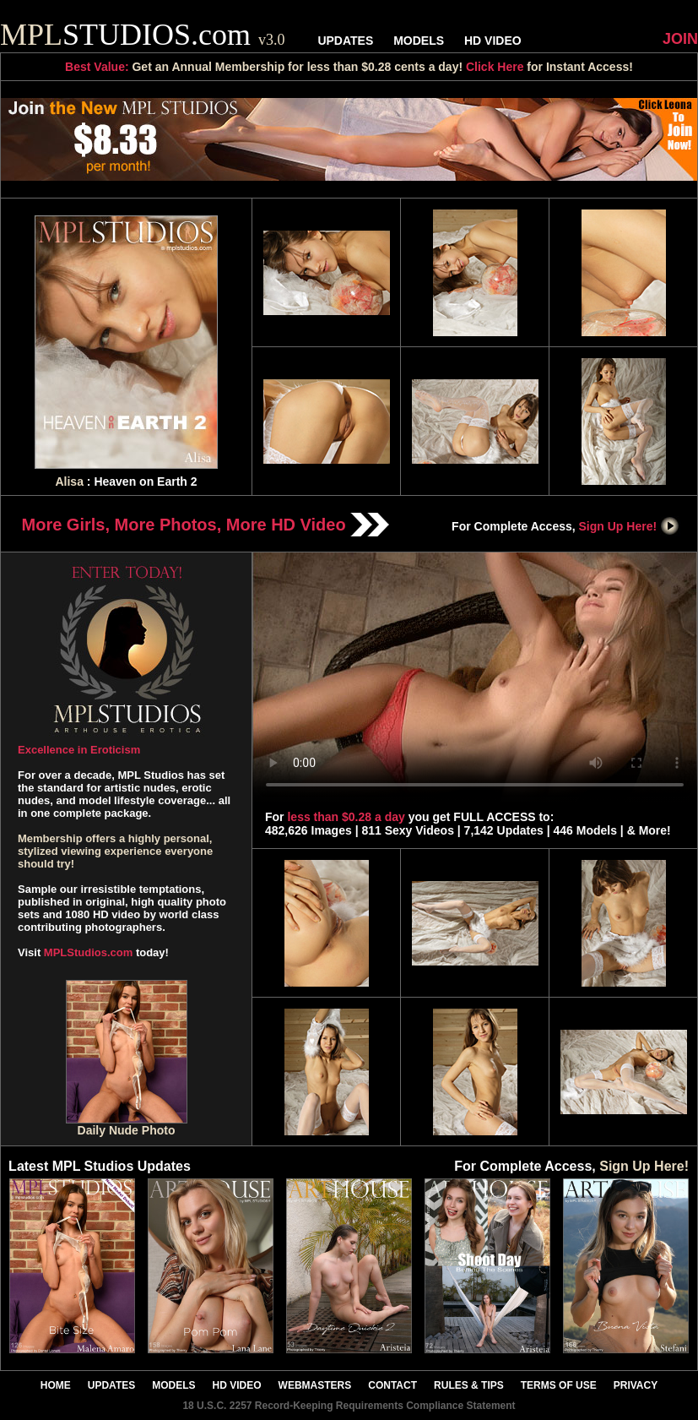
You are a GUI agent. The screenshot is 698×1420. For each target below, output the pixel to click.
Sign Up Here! (629, 526)
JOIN (680, 38)
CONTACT (392, 1385)
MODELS (418, 40)
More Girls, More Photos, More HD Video (206, 524)
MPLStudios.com (88, 952)
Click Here (494, 66)
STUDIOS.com (142, 35)
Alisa (69, 481)
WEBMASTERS (315, 1385)
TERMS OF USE (559, 1385)
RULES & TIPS (469, 1385)
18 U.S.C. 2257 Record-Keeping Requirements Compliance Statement (348, 1406)
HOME (56, 1385)
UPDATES (345, 40)
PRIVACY (635, 1385)
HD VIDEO (493, 40)
